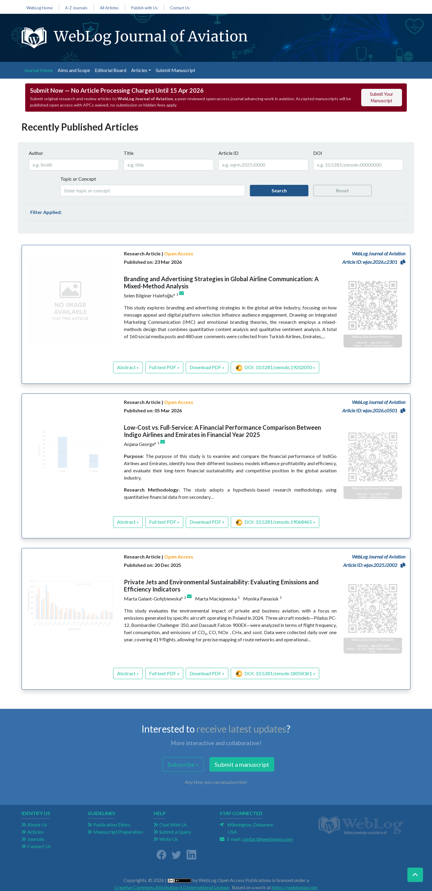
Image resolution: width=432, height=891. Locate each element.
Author (36, 153)
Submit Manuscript (175, 70)
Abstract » (128, 367)
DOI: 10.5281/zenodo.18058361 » (275, 673)
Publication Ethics (111, 824)
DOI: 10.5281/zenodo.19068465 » (275, 522)
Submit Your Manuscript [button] (381, 97)
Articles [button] (139, 70)
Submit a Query (175, 832)
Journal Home (39, 69)
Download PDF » (207, 367)
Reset (342, 190)
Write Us (168, 839)
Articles (35, 832)
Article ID (228, 153)
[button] (402, 262)
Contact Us (180, 8)
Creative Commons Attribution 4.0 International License (172, 887)
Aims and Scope (74, 70)
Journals (35, 839)
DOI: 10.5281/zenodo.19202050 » (275, 367)
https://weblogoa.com (295, 887)
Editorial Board (110, 70)
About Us (37, 824)
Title (129, 153)
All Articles (109, 8)
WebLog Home (39, 8)
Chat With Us (173, 824)
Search (279, 190)
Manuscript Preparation (118, 832)
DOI (317, 153)
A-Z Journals (76, 8)
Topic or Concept (78, 179)
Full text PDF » (164, 367)
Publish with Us (144, 8)
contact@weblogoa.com (267, 839)
